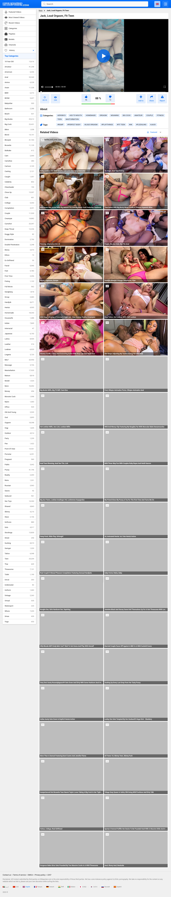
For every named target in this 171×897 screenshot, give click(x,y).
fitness (160, 115)
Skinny (19, 512)
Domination (19, 239)
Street (19, 538)
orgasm (103, 115)
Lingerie (19, 354)
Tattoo (19, 553)
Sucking (19, 543)
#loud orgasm (90, 125)
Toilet (19, 574)
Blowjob (19, 140)
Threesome (19, 569)
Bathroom (19, 108)
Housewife (19, 318)
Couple (19, 213)
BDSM (19, 98)
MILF (19, 360)
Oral (19, 417)
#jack (153, 125)
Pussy (19, 470)
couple (149, 115)
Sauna (19, 491)
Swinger (19, 548)
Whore (19, 611)
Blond (19, 135)
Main (41, 10)
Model (19, 381)
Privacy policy (40, 875)
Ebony (19, 250)
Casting (19, 171)
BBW (19, 93)
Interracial (19, 328)
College (19, 203)
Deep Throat (19, 229)
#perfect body (73, 125)
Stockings (19, 532)
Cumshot (19, 224)
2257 (49, 875)
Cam (19, 156)
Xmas (19, 616)
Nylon (19, 402)
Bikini (19, 129)
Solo (19, 527)
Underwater (19, 585)
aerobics (61, 115)
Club (19, 197)
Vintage (19, 595)
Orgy (19, 428)
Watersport (19, 606)
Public (19, 464)
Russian (19, 485)
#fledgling (141, 125)
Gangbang (19, 292)
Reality (19, 475)
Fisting (19, 281)
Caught (19, 177)
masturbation (72, 119)
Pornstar (19, 454)
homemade (91, 115)
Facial (19, 265)
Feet (19, 271)
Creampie (19, 218)
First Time (19, 276)
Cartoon (19, 166)
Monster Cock (19, 396)
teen (59, 119)
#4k (130, 125)
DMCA (30, 875)
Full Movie (19, 286)
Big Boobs (19, 119)
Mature (19, 375)
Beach (19, 114)
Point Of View (19, 449)
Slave (19, 517)
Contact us (7, 875)
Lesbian (19, 349)
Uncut (19, 580)
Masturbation (19, 370)
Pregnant (19, 459)
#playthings (107, 125)
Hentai (19, 307)
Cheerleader (19, 187)
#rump (60, 125)
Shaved (19, 506)
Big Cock (19, 124)
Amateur (19, 67)
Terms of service (19, 875)
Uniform (19, 590)
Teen (19, 559)
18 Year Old (19, 61)
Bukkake (19, 150)
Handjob (19, 302)
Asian (19, 87)
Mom (19, 386)
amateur (138, 115)
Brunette (19, 145)
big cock (127, 115)
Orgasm (19, 422)
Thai (19, 564)
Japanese (19, 333)
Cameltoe (19, 161)
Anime (19, 82)
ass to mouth (76, 115)
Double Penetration (19, 245)
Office (19, 407)
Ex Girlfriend (19, 260)
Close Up (19, 192)
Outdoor (19, 433)
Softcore (19, 522)
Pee (19, 443)
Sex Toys (19, 501)
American (19, 72)
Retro (19, 480)
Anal (19, 77)
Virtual (19, 601)
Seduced (19, 496)
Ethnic (19, 255)
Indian (19, 323)
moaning (115, 115)
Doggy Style (19, 234)
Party (19, 438)
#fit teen (121, 125)
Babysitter (19, 103)
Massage (19, 365)
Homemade (19, 313)
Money (19, 391)
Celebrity (19, 182)
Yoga (19, 621)
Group (19, 297)
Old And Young (19, 412)
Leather (19, 344)
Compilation (19, 208)
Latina (19, 339)
